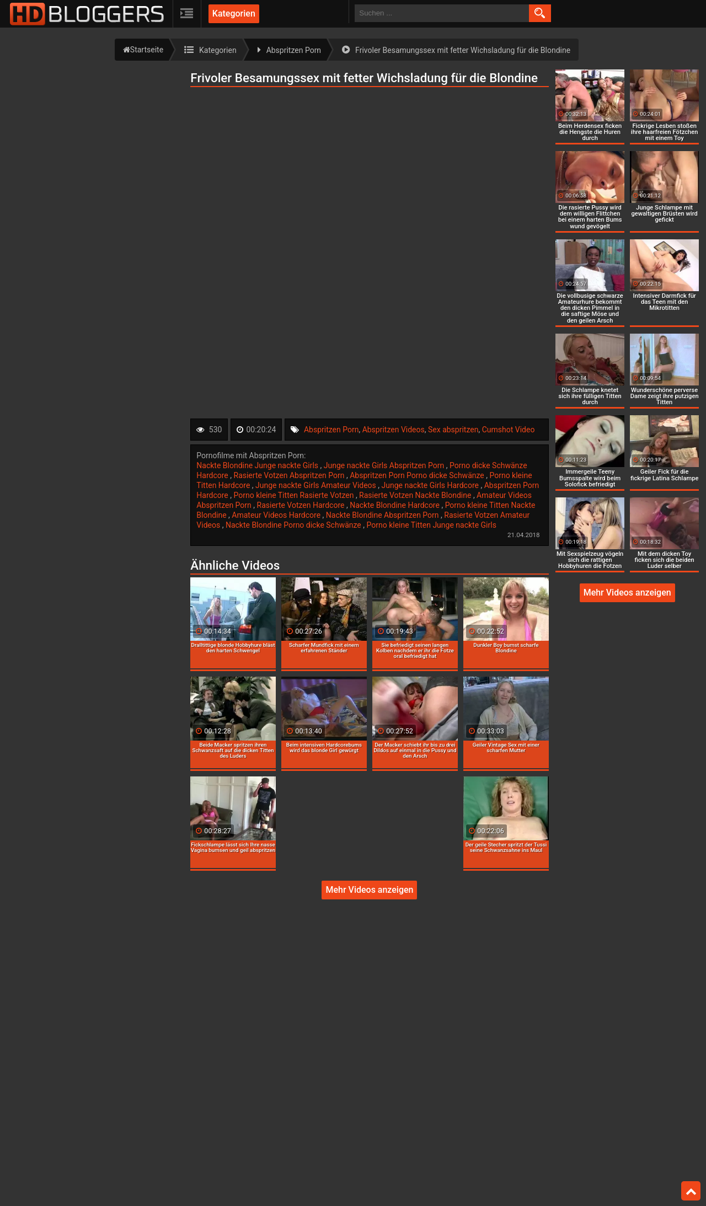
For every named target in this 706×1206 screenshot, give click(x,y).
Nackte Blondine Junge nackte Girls (258, 465)
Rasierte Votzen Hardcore (301, 505)
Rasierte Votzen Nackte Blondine (416, 495)
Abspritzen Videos (393, 429)
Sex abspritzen (453, 429)
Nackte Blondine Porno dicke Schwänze (294, 525)
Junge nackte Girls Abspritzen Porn (385, 465)
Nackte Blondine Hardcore (395, 505)
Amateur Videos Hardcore (277, 515)
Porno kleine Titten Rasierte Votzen (295, 495)
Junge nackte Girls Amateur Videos (316, 485)
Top (691, 1191)
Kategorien (233, 13)
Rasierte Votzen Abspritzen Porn (290, 475)
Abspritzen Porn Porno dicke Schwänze (418, 475)
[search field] (442, 13)
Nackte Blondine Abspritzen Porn (383, 515)
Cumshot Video (508, 429)
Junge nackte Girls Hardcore (431, 485)
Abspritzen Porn (331, 429)
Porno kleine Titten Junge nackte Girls (431, 525)
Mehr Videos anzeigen (369, 890)
